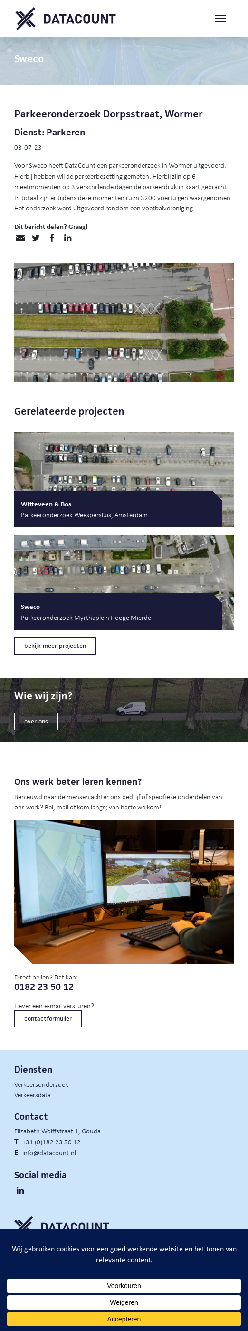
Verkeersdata (32, 1094)
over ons (36, 721)
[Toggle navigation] (224, 18)
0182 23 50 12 (44, 987)
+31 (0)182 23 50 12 (51, 1141)
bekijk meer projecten (55, 646)
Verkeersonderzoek (41, 1084)
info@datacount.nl (49, 1152)
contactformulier (48, 1019)
